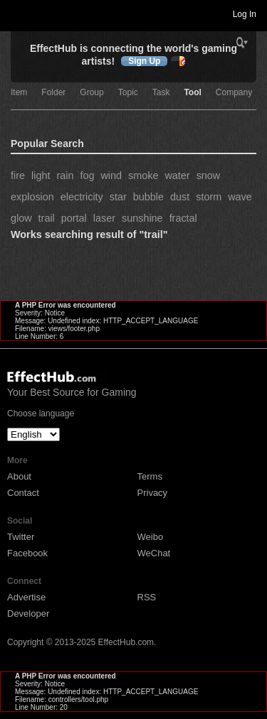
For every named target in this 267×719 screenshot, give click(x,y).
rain (64, 175)
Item (19, 92)
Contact (23, 492)
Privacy (152, 492)
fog (87, 175)
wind (111, 175)
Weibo (150, 536)
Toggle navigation (17, 13)
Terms (149, 476)
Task (161, 92)
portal (74, 218)
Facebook (27, 553)
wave (240, 196)
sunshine (142, 218)
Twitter (20, 536)
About (19, 476)
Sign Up (144, 61)
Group (91, 92)
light (40, 175)
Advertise (26, 597)
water (176, 175)
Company (234, 92)
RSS (147, 597)
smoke (143, 175)
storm (208, 196)
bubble (148, 196)
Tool (192, 92)
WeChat (154, 553)
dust (179, 196)
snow (209, 175)
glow (21, 218)
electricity (82, 196)
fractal (183, 218)
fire (18, 175)
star (118, 196)
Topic (128, 92)
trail (46, 218)
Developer (28, 613)
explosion (32, 196)
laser (104, 218)
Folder (53, 92)
